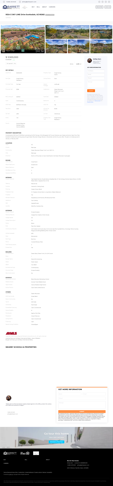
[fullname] (95, 71)
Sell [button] (38, 7)
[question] (95, 84)
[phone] (95, 78)
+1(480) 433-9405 (96, 63)
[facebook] (99, 1)
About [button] (44, 7)
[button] (14, 460)
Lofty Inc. (11, 474)
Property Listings (38, 472)
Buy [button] (33, 7)
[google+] (109, 1)
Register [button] (99, 7)
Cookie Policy (21, 472)
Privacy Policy (90, 102)
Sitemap (44, 472)
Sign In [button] (108, 7)
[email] (95, 74)
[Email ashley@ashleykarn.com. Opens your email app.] (27, 2)
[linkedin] (102, 1)
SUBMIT (82, 411)
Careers (52, 7)
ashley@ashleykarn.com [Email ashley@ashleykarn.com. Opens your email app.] (83, 465)
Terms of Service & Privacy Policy (11, 472)
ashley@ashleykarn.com (12, 414)
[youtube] (106, 1)
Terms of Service (62, 419)
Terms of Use (97, 100)
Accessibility (49, 472)
